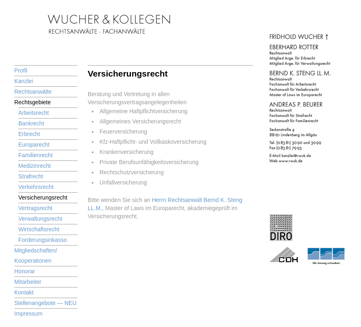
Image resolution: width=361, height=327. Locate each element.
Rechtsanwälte (33, 91)
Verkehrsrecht (35, 187)
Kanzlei (23, 81)
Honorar (24, 271)
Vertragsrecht (35, 208)
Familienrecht (35, 155)
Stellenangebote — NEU (45, 303)
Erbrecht (29, 134)
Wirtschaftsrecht (38, 229)
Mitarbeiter (27, 282)
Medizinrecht (34, 165)
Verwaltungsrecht (40, 218)
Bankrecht (31, 123)
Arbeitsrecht (33, 113)
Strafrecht (30, 176)
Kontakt (23, 292)
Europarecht (33, 144)
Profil (20, 70)
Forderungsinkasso (42, 240)
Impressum (28, 313)
